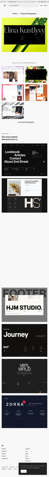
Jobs (26, 451)
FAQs (26, 456)
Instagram (10, 468)
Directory (4, 456)
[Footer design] (24, 376)
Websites (4, 448)
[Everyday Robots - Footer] (24, 340)
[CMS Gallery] (13, 74)
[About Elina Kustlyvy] (13, 92)
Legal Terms (12, 466)
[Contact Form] (36, 74)
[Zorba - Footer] (24, 411)
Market (26, 453)
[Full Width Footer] (24, 305)
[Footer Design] (24, 195)
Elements (4, 453)
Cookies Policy (5, 466)
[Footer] (24, 232)
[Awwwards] (5, 5)
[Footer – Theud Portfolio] (24, 268)
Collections (4, 451)
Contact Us (27, 460)
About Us (27, 458)
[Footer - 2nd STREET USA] (24, 159)
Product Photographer (28, 13)
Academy (27, 448)
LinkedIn (15, 468)
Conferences (5, 458)
